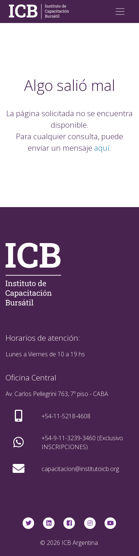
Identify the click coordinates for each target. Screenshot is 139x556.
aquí (101, 148)
